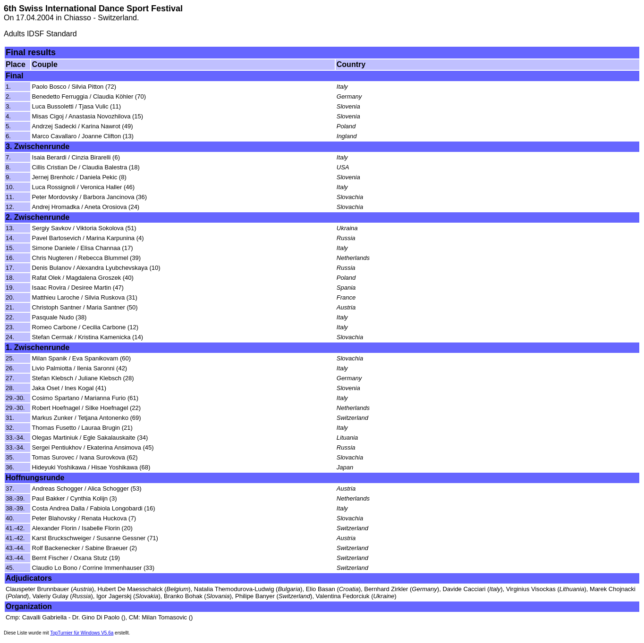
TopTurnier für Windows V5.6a (81, 632)
